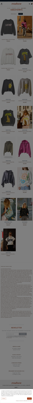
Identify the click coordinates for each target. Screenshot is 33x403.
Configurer (3, 398)
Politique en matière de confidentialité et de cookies (24, 400)
